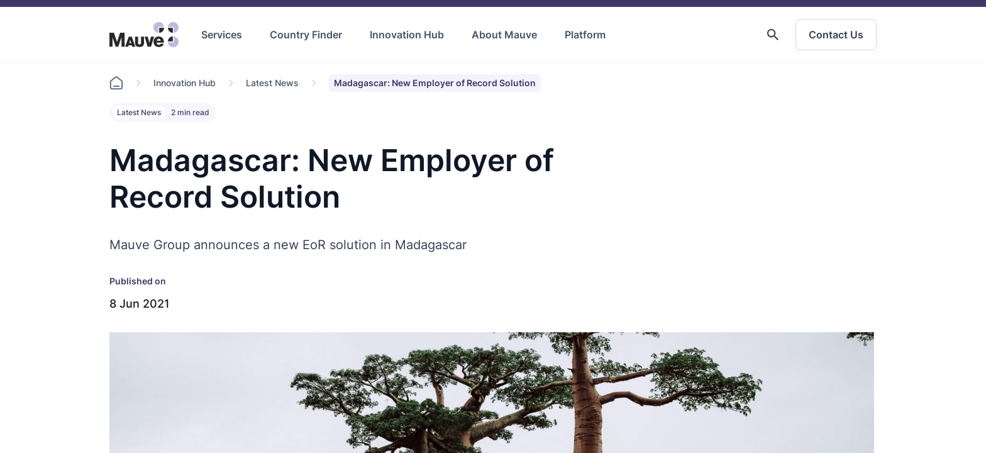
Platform (585, 34)
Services (221, 34)
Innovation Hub (407, 34)
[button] (772, 34)
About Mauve (504, 34)
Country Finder (306, 34)
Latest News (272, 82)
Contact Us (836, 34)
